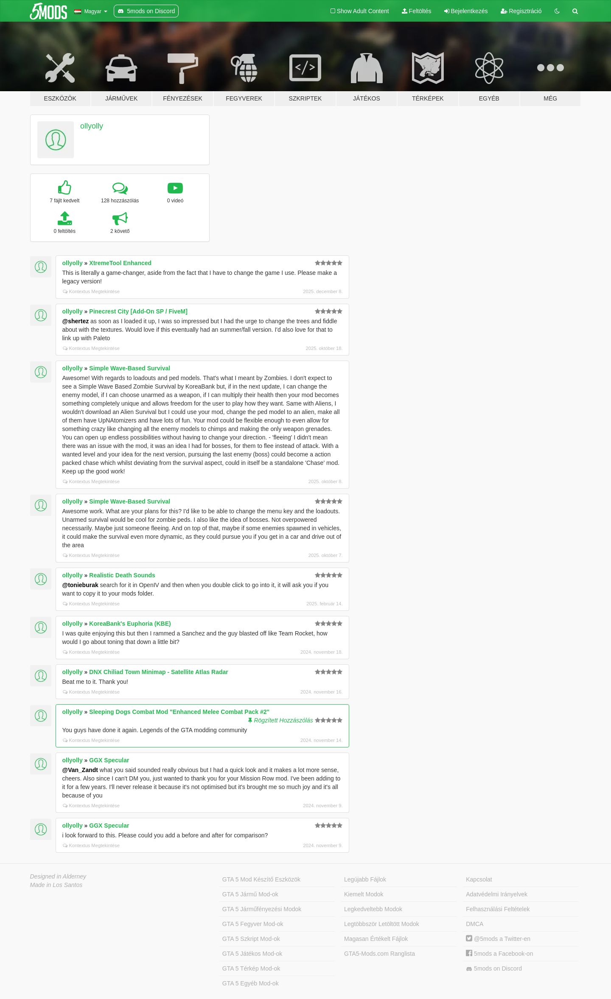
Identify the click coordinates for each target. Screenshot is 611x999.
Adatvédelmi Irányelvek (496, 894)
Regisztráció (521, 11)
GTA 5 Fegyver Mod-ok (252, 924)
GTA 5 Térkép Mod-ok (251, 968)
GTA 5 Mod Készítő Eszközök (261, 879)
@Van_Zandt (80, 770)
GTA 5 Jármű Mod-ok (250, 894)
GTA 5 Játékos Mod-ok (252, 953)
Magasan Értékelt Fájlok (376, 938)
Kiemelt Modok (364, 894)
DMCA (474, 924)
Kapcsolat (479, 879)
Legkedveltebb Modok (373, 909)
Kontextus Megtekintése (91, 291)
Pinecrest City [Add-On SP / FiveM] (138, 311)
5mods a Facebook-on (499, 953)
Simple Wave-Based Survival (129, 368)
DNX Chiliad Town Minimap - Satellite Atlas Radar (158, 672)
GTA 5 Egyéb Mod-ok (250, 983)
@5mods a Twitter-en (498, 939)
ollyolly (91, 126)
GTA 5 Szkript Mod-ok (251, 938)
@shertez (75, 321)
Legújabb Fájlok (365, 879)
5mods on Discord (494, 968)
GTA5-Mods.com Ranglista (379, 953)
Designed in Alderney (58, 876)
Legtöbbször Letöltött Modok (381, 924)
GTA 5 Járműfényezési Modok (261, 909)
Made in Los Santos (56, 884)
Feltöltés (417, 11)
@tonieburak (80, 585)
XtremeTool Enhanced (120, 263)
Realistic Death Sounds (122, 575)
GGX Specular (109, 760)
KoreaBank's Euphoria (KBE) (130, 623)
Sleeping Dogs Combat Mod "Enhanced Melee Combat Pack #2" (179, 711)
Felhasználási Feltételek (498, 909)
